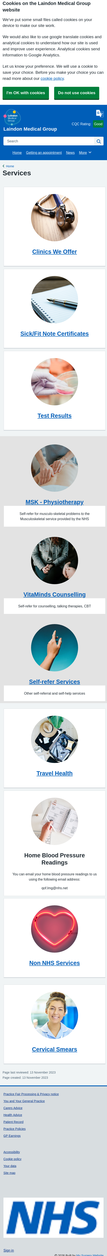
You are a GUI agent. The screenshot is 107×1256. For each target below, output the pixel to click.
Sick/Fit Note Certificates (54, 334)
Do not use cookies (76, 93)
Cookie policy (12, 1159)
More (85, 152)
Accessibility (11, 1152)
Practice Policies (14, 1128)
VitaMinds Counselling (55, 594)
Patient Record (13, 1121)
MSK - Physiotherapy (54, 502)
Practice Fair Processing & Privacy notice (31, 1094)
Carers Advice (12, 1108)
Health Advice (12, 1114)
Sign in (8, 1250)
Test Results (55, 416)
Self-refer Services (54, 682)
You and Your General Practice (24, 1101)
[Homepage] (36, 120)
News (70, 152)
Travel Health (54, 773)
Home (17, 152)
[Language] (100, 113)
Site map (9, 1172)
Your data (9, 1165)
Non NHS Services (54, 963)
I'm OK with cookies (25, 93)
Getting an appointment (44, 152)
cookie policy (52, 78)
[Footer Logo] (53, 1218)
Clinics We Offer (54, 252)
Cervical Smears (54, 1049)
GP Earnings (11, 1135)
